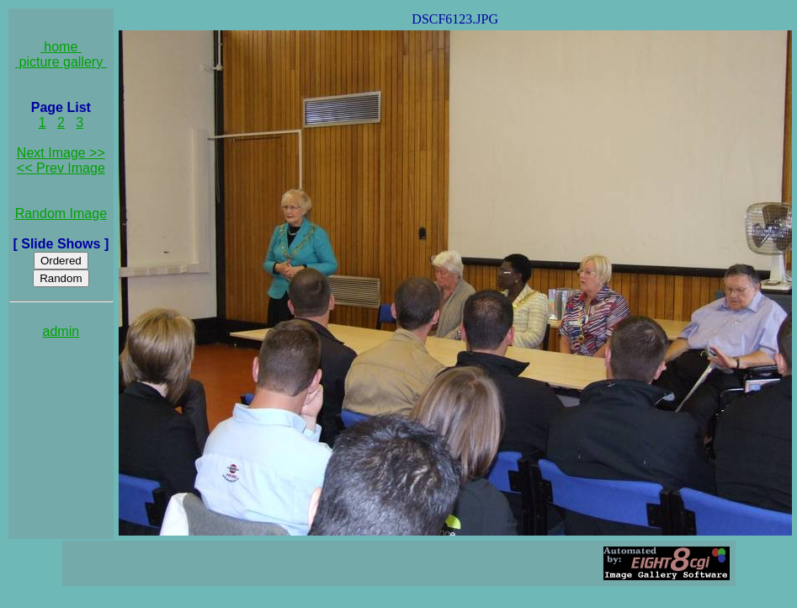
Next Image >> (61, 153)
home (61, 47)
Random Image (61, 213)
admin (61, 331)
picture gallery (61, 62)
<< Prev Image (61, 168)
